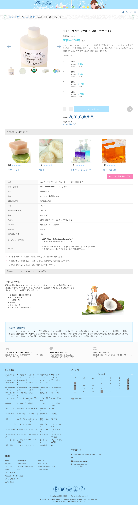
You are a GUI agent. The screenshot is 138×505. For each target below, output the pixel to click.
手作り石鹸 (43, 393)
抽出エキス (43, 414)
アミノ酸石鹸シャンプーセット (10, 394)
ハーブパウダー (10, 414)
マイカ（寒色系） (44, 430)
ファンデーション (33, 436)
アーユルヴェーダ (45, 410)
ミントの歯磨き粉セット (22, 389)
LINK (18, 470)
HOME (7, 460)
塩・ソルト (55, 419)
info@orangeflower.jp (80, 461)
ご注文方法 (9, 467)
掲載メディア (42, 463)
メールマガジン (10, 473)
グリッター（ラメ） (10, 436)
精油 (29, 424)
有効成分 (54, 414)
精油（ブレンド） (44, 425)
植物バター (9, 403)
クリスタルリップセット (10, 376)
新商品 (30, 393)
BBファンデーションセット (56, 376)
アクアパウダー (22, 414)
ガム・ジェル (9, 408)
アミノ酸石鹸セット (22, 394)
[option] (34, 46)
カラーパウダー (22, 429)
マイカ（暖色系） (55, 430)
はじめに (8, 463)
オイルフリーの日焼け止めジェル (10, 382)
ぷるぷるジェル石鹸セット (33, 389)
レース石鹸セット (45, 389)
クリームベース (33, 408)
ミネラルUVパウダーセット (33, 376)
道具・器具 (9, 445)
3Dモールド (32, 440)
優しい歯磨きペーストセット (10, 389)
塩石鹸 (41, 170)
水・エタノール (22, 424)
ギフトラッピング (33, 446)
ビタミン (8, 419)
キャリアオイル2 (22, 398)
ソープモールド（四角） (22, 441)
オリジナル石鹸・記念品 (25, 467)
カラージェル (32, 429)
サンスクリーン (22, 435)
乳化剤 (30, 403)
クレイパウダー (22, 403)
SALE (53, 445)
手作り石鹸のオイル (119, 176)
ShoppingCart (21, 460)
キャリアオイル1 (10, 398)
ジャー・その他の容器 (56, 441)
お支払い (8, 470)
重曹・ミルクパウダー (45, 420)
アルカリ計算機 (43, 470)
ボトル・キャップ (45, 441)
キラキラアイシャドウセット (45, 381)
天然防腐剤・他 (22, 408)
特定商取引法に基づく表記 (14, 476)
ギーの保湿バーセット (22, 376)
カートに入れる (93, 109)
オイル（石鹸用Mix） (45, 399)
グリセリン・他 (10, 424)
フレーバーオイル (10, 430)
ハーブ (53, 408)
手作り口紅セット (56, 381)
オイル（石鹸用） (69, 124)
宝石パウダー (44, 435)
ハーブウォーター (33, 415)
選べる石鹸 (55, 393)
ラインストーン (22, 445)
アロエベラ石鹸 (13, 170)
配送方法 (41, 460)
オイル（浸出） (56, 398)
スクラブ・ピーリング (33, 420)
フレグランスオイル (56, 425)
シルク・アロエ (22, 419)
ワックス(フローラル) (56, 404)
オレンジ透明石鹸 (109, 170)
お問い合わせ (9, 482)
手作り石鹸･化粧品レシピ (46, 467)
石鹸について (21, 463)
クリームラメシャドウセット (33, 381)
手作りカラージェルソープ (81, 170)
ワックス (43, 403)
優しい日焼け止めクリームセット (22, 382)
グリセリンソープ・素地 (56, 436)
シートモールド (10, 440)
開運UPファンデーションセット (45, 376)
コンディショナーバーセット (56, 389)
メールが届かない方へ (12, 479)
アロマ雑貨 (43, 445)
